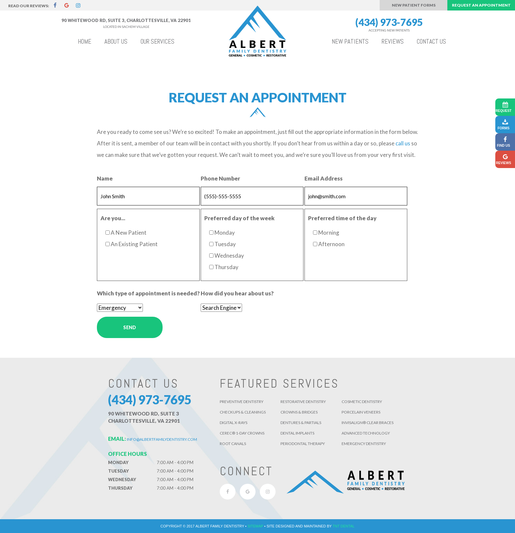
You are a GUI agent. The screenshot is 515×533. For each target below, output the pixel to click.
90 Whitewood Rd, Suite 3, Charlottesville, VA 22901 (126, 20)
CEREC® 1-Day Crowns (242, 433)
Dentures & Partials (300, 422)
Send (129, 327)
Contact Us (431, 41)
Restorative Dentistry (303, 401)
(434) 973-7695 (389, 24)
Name (105, 178)
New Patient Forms (414, 5)
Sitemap (255, 526)
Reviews (393, 41)
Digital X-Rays (233, 422)
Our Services (157, 41)
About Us (115, 41)
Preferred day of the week (239, 218)
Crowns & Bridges (299, 412)
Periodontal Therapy (302, 443)
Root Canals (233, 443)
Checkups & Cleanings (243, 412)
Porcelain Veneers (361, 412)
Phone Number (220, 178)
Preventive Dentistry (241, 401)
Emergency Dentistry (364, 443)
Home (84, 41)
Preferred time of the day (342, 218)
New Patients (350, 41)
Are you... (113, 218)
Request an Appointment (481, 5)
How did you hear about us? (237, 293)
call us (402, 143)
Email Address (323, 178)
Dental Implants (297, 433)
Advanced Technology (366, 433)
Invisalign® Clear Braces (367, 422)
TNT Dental (344, 526)
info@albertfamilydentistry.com (152, 439)
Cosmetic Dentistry (362, 401)
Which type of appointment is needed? (148, 293)
